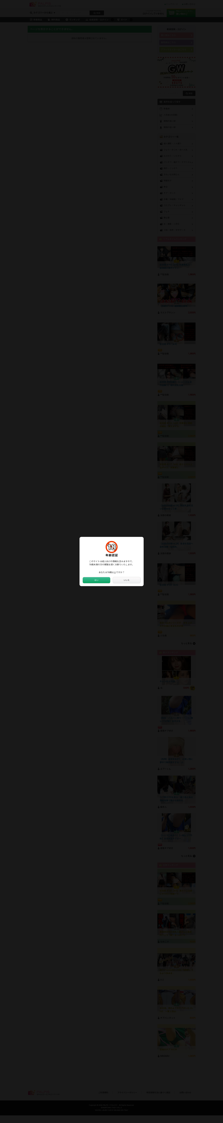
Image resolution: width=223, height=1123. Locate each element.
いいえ (126, 580)
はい (96, 580)
